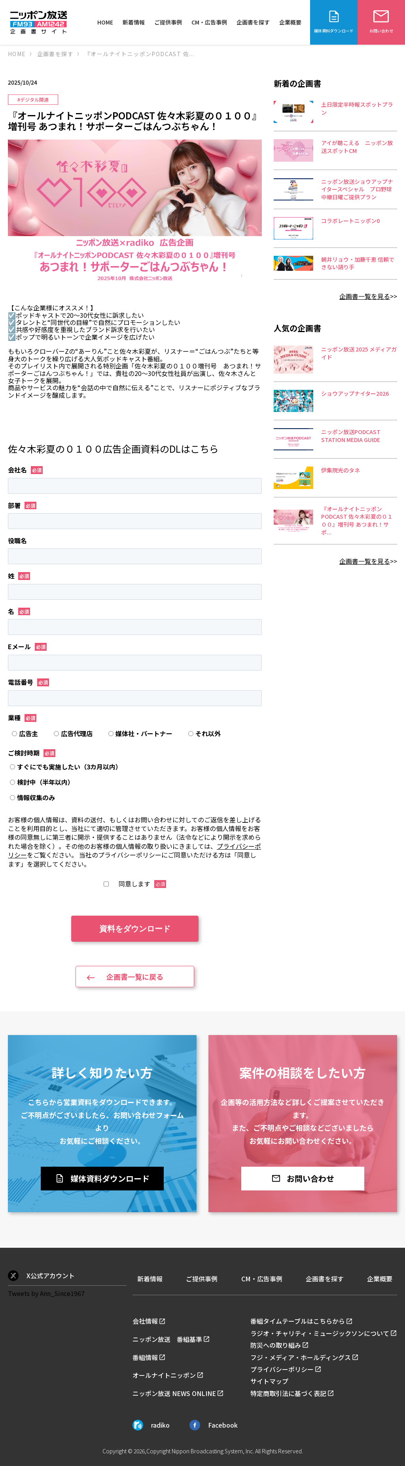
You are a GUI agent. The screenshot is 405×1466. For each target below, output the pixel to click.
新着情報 (134, 22)
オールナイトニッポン (164, 1375)
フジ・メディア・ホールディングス (300, 1357)
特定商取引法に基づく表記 (288, 1393)
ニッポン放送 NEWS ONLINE (174, 1393)
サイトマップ (269, 1381)
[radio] (29, 733)
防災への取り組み (275, 1345)
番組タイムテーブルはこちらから (297, 1321)
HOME (105, 22)
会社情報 (145, 1321)
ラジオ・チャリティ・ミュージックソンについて (319, 1333)
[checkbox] (135, 733)
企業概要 (290, 22)
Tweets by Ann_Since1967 (46, 1293)
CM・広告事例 (209, 22)
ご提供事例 (168, 22)
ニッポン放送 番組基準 (167, 1339)
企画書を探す (253, 22)
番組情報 (145, 1357)
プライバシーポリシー (282, 1369)
